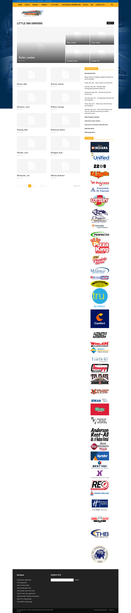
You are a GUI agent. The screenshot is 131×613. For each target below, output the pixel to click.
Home (20, 5)
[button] (112, 5)
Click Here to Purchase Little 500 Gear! (96, 124)
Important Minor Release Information (28, 596)
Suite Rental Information (71, 5)
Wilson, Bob (22, 84)
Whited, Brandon (58, 175)
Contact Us (101, 5)
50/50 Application (22, 582)
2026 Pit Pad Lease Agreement (26, 593)
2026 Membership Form (24, 588)
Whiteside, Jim (23, 175)
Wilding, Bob (22, 130)
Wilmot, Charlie (57, 84)
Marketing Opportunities (100, 610)
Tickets (27, 5)
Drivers (45, 5)
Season (35, 5)
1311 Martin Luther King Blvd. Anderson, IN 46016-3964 (30, 1)
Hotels (85, 5)
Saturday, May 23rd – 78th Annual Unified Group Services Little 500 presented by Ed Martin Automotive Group (98, 111)
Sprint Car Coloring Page (24, 599)
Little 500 (55, 5)
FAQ (92, 5)
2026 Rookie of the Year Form (26, 591)
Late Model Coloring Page (24, 601)
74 (41, 186)
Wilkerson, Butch (58, 130)
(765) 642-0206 (48, 1)
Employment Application (24, 580)
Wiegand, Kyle (57, 153)
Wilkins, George (57, 107)
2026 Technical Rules (23, 585)
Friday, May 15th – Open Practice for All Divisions (99, 83)
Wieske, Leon (22, 153)
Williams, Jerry (23, 107)
